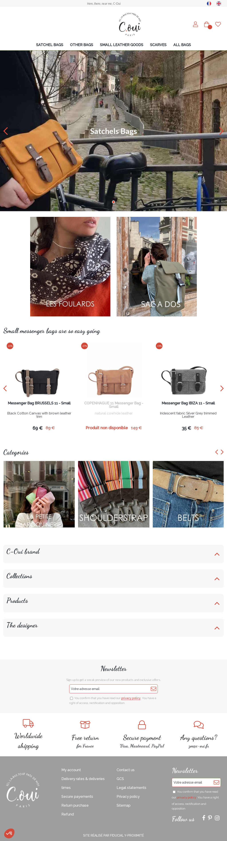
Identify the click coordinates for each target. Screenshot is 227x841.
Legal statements (131, 788)
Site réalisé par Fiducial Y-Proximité (113, 835)
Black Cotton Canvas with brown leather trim (39, 415)
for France (85, 734)
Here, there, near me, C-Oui (104, 3)
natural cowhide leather (114, 413)
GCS (120, 779)
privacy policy (131, 698)
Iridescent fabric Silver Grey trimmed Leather (188, 415)
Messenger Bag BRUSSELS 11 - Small (39, 403)
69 (38, 428)
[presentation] (5, 388)
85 (198, 427)
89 (50, 427)
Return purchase (75, 805)
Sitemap (124, 805)
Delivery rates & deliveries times (83, 783)
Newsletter (113, 668)
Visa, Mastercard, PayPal (142, 734)
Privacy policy (128, 796)
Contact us (126, 770)
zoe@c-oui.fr (198, 734)
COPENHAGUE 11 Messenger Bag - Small (113, 405)
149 (136, 427)
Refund (67, 814)
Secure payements (77, 796)
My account (71, 770)
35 (186, 428)
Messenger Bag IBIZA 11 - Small (188, 403)
